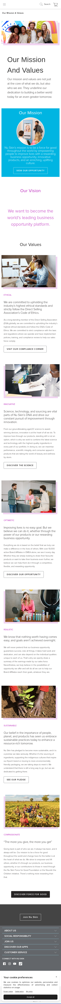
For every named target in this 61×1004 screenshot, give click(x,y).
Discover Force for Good (30, 894)
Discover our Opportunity (24, 574)
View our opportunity (30, 170)
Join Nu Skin (30, 917)
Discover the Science (20, 465)
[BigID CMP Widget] (30, 988)
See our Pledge (16, 779)
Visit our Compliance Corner (25, 349)
